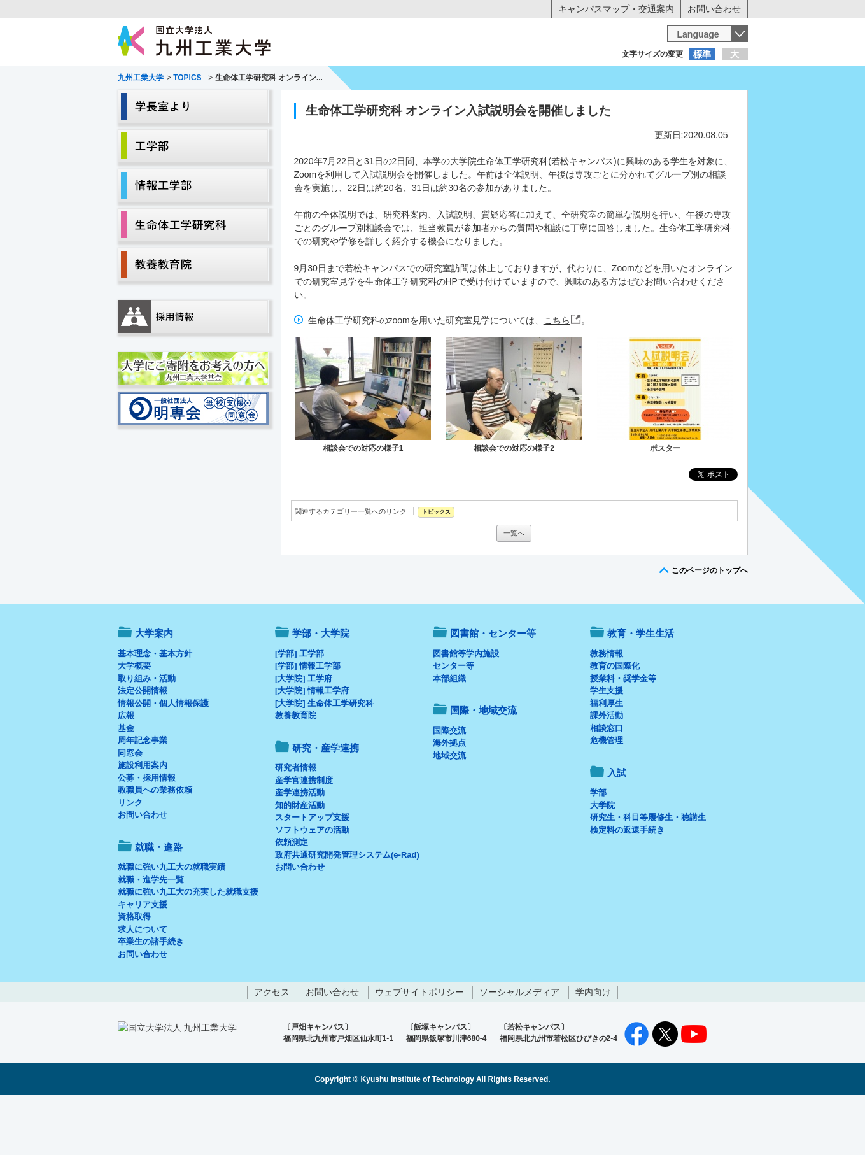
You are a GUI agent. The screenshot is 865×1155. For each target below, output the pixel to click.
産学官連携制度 (304, 833)
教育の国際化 (615, 718)
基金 (126, 781)
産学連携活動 (300, 845)
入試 (708, 106)
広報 (126, 768)
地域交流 (449, 808)
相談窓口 (606, 781)
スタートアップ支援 (312, 870)
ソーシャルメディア (519, 1045)
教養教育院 (295, 768)
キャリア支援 (142, 957)
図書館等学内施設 (466, 706)
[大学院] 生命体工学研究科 (324, 756)
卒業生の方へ (433, 80)
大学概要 (134, 718)
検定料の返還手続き (627, 883)
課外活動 (606, 768)
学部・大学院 (320, 686)
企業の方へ (559, 80)
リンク (130, 855)
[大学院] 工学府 (303, 731)
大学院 (602, 858)
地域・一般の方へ (685, 80)
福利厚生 (606, 756)
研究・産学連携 (550, 106)
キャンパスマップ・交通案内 (616, 9)
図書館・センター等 (493, 686)
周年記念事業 (142, 793)
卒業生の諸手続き (151, 994)
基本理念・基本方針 (155, 706)
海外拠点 (449, 795)
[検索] (545, 40)
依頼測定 (291, 895)
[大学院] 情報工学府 (312, 743)
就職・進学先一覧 (151, 932)
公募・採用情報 (147, 830)
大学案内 (156, 106)
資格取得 (134, 969)
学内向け (593, 1045)
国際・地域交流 (629, 106)
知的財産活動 (300, 858)
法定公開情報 (142, 743)
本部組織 (449, 731)
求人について (142, 982)
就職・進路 (471, 106)
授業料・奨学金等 (623, 731)
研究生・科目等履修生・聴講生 (648, 870)
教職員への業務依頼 (155, 842)
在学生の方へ (307, 80)
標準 (702, 54)
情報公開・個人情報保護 (163, 756)
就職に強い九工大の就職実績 (171, 920)
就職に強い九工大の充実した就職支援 (188, 944)
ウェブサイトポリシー (419, 1045)
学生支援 (606, 743)
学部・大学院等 (235, 106)
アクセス (272, 1045)
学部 (598, 845)
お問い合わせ (714, 9)
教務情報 (606, 706)
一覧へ (513, 586)
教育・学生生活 (393, 106)
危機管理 (606, 793)
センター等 (453, 718)
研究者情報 (295, 820)
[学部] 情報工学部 (308, 718)
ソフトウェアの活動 (312, 883)
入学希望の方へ (181, 80)
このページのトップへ (710, 623)
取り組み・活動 (147, 731)
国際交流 (449, 783)
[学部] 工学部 (299, 706)
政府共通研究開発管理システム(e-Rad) (347, 907)
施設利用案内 (142, 818)
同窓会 (130, 806)
